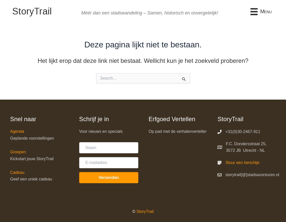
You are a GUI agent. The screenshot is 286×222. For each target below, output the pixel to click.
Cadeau (17, 172)
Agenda (17, 131)
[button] (109, 177)
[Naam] (109, 147)
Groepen (18, 152)
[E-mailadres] (109, 162)
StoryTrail (145, 211)
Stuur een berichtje (242, 162)
